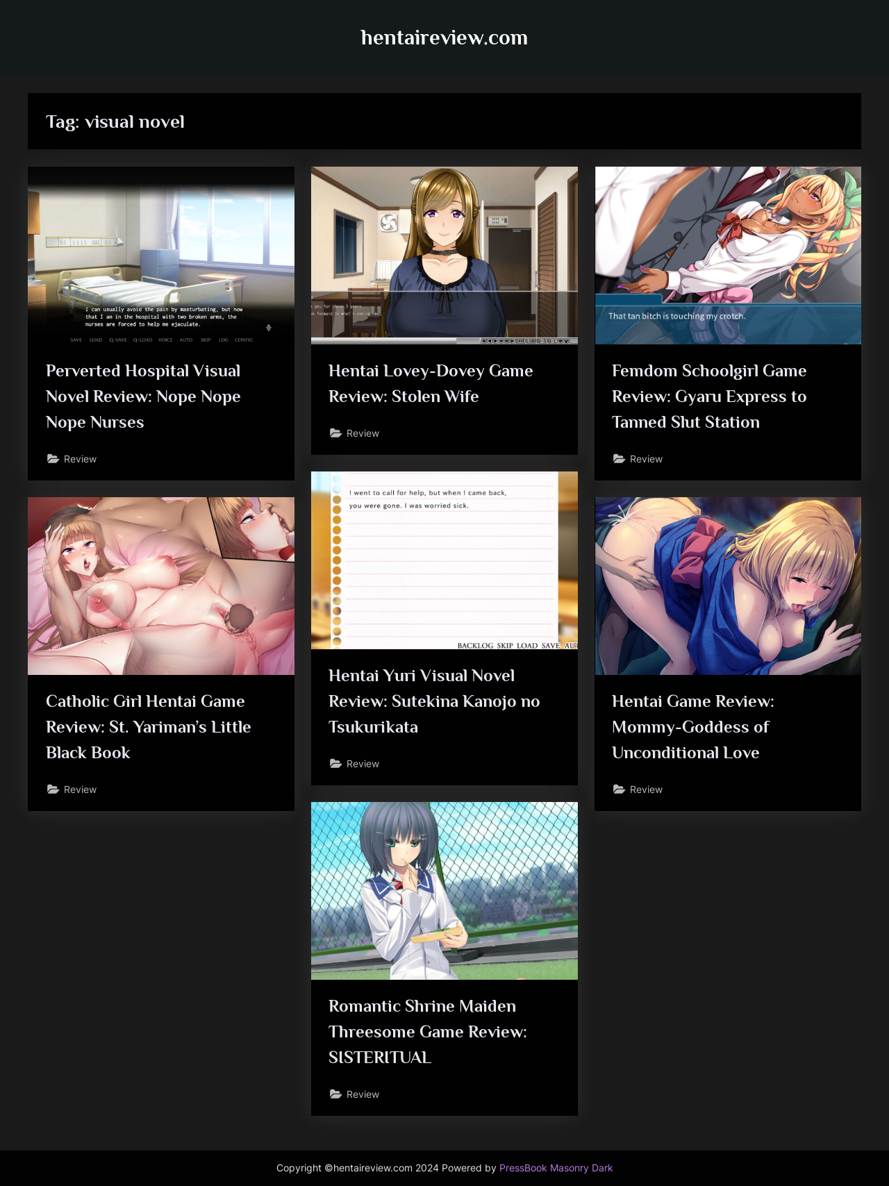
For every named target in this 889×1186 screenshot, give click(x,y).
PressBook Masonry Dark (556, 1168)
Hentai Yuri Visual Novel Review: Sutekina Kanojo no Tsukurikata (434, 701)
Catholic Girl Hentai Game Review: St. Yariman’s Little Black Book (148, 727)
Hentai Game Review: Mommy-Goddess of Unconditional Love (693, 727)
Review (80, 459)
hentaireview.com (444, 37)
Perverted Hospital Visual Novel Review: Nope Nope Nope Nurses (143, 396)
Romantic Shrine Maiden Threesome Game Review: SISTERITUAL (428, 1031)
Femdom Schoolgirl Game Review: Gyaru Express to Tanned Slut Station (709, 396)
